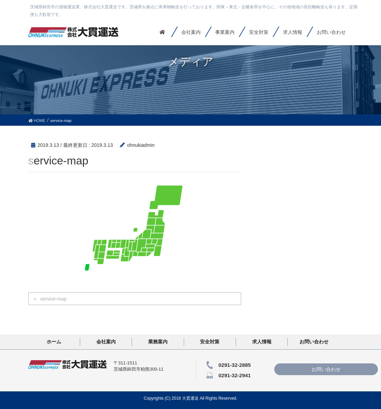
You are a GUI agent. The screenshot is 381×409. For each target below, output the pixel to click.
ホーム (54, 341)
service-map (53, 299)
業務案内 (158, 341)
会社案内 (106, 341)
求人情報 (262, 341)
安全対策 (209, 341)
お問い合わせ (313, 341)
